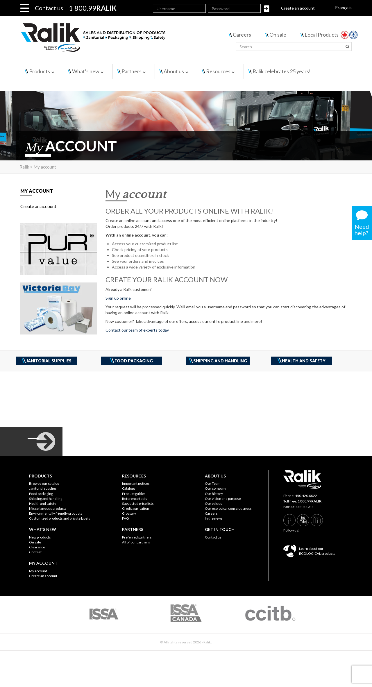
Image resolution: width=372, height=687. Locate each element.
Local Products (322, 34)
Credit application (135, 508)
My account (38, 571)
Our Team (213, 483)
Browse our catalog (44, 483)
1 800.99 (309, 501)
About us (174, 71)
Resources (218, 71)
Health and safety (42, 503)
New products (40, 537)
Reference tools (134, 498)
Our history (214, 493)
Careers (242, 34)
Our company (215, 488)
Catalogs (128, 488)
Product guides (134, 493)
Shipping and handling (45, 498)
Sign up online (118, 298)
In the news (214, 518)
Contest (35, 552)
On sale (277, 34)
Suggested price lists (138, 503)
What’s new (85, 71)
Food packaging (41, 493)
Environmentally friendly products (55, 513)
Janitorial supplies (43, 488)
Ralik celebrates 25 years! (282, 71)
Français (343, 7)
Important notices (136, 483)
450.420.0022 (306, 495)
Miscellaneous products (48, 508)
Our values (213, 503)
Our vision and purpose (223, 498)
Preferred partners (137, 537)
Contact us (49, 7)
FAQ (125, 518)
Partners (131, 71)
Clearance (37, 547)
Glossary (129, 513)
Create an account (298, 8)
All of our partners (136, 542)
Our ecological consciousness (228, 508)
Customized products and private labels (59, 518)
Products (39, 71)
